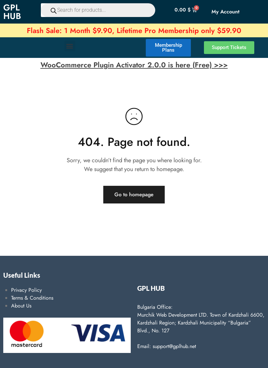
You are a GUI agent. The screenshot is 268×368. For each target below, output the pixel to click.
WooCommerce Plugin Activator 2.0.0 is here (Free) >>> (134, 65)
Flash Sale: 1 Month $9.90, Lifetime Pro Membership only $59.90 (134, 30)
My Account (225, 11)
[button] (69, 46)
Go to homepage (134, 194)
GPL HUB (12, 11)
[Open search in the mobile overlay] (93, 10)
